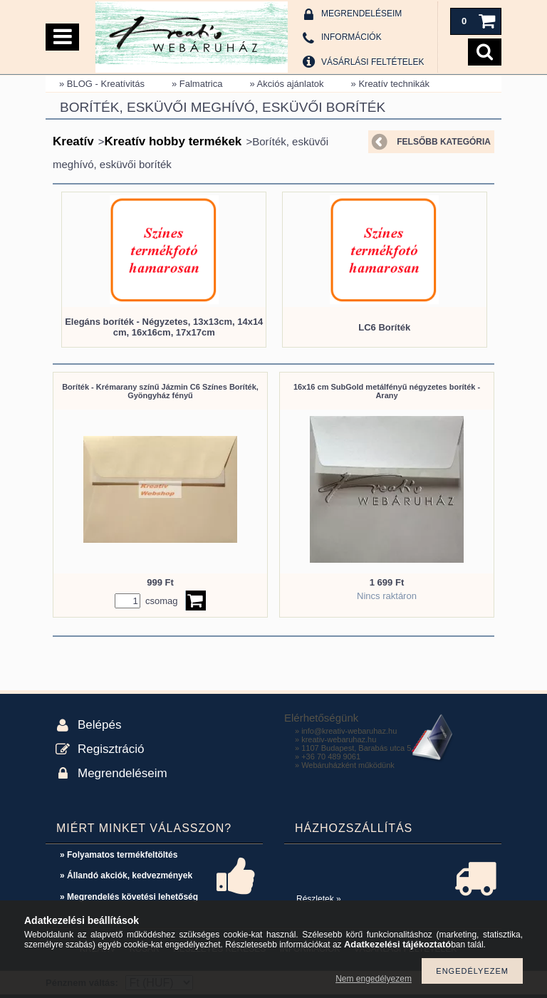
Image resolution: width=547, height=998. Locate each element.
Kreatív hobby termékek (173, 141)
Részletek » (318, 899)
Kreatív (73, 141)
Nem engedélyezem (373, 979)
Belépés (99, 725)
